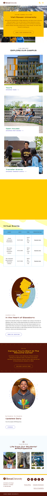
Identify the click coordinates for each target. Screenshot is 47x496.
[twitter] (35, 479)
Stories (10, 427)
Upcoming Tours (12, 89)
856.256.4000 (8, 486)
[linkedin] (42, 479)
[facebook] (39, 479)
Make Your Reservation (23, 32)
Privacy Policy (27, 484)
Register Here (37, 240)
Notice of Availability (39, 488)
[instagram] (32, 479)
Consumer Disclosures (38, 484)
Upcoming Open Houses (14, 130)
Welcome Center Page (23, 366)
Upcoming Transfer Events (16, 171)
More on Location (14, 334)
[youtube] (28, 479)
